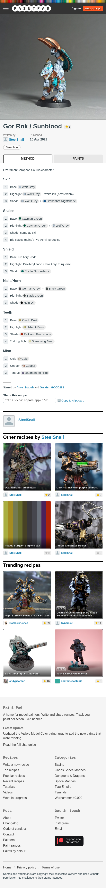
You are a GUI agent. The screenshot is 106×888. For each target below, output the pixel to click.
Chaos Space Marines (70, 770)
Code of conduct (14, 828)
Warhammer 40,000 (68, 797)
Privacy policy (26, 867)
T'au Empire (63, 786)
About (7, 817)
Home (7, 867)
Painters (9, 839)
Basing (59, 764)
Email (59, 828)
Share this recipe (15, 395)
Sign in (76, 8)
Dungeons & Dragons (70, 775)
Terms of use (51, 867)
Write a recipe (93, 8)
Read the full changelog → (21, 744)
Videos (8, 792)
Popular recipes (14, 775)
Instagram (62, 823)
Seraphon (12, 147)
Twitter (59, 817)
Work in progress (15, 797)
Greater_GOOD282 (52, 387)
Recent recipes (13, 781)
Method (27, 158)
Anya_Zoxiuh (25, 387)
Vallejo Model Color (34, 733)
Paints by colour (14, 851)
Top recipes (11, 770)
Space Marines (65, 781)
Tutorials (9, 786)
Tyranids (60, 792)
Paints (78, 158)
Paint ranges (12, 845)
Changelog (10, 823)
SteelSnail (26, 420)
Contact (8, 834)
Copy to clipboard (70, 400)
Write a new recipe (16, 764)
